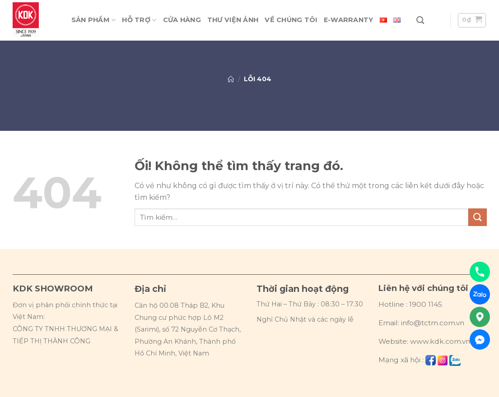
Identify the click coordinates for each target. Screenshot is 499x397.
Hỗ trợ (139, 20)
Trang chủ (231, 79)
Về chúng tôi (291, 20)
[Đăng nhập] (437, 20)
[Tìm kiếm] (420, 20)
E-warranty (348, 20)
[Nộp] (477, 217)
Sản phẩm (93, 20)
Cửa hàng (182, 20)
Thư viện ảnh (232, 20)
